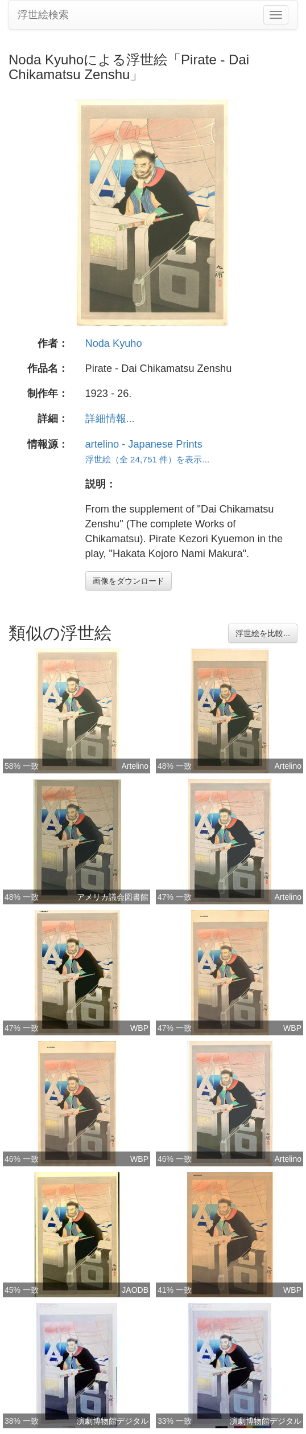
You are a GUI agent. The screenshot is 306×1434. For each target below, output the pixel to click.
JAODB (135, 1289)
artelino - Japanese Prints (143, 444)
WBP (139, 1028)
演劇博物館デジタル (112, 1420)
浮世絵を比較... (262, 633)
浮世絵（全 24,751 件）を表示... (147, 459)
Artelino (135, 766)
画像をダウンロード (128, 580)
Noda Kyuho (113, 343)
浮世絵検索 (43, 15)
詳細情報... (110, 418)
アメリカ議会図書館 (112, 897)
